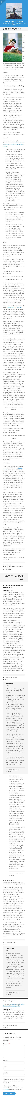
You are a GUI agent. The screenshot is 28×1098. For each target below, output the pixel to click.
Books (6, 566)
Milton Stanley (8, 880)
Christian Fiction (13, 566)
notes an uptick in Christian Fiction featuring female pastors (13, 144)
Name (5, 1060)
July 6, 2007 (8, 564)
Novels (21, 566)
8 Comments (8, 569)
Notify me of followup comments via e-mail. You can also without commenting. (13, 1087)
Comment (6, 1044)
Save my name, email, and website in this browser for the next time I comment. (13, 1081)
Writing (7, 568)
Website (5, 1073)
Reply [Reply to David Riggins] (6, 679)
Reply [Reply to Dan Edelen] (9, 771)
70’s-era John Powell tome (14, 307)
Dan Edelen (10, 684)
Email (5, 1066)
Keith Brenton (8, 1009)
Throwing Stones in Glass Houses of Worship (20, 577)
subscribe (6, 1089)
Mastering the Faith (8, 576)
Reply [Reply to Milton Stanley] (6, 944)
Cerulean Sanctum (14, 22)
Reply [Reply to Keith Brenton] (6, 1027)
